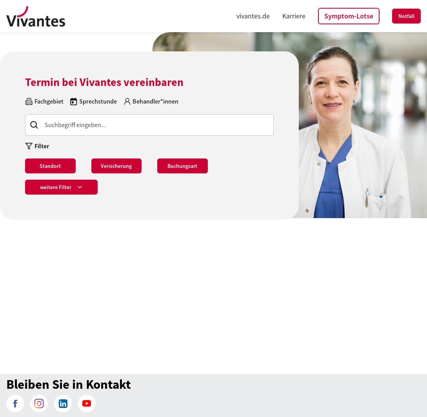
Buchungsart (182, 165)
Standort (50, 165)
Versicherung (116, 165)
